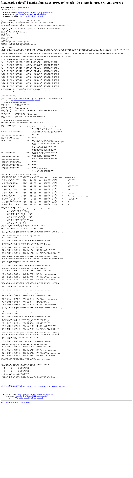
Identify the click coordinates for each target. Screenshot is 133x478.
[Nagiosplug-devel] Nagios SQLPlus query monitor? (31, 14)
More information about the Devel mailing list (15, 476)
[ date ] (21, 16)
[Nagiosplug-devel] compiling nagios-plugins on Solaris (35, 12)
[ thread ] (27, 16)
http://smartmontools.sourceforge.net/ (25, 116)
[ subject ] (33, 16)
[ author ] (40, 16)
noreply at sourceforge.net (20, 7)
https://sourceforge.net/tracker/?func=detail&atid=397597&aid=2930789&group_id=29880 (33, 26)
